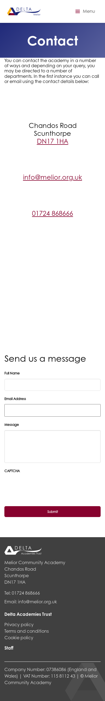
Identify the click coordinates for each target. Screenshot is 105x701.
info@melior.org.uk (52, 177)
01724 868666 (52, 213)
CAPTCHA (12, 471)
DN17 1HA (52, 141)
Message (11, 425)
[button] (84, 11)
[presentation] (46, 517)
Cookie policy (18, 637)
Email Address (15, 399)
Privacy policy (19, 624)
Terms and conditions (26, 631)
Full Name (12, 373)
